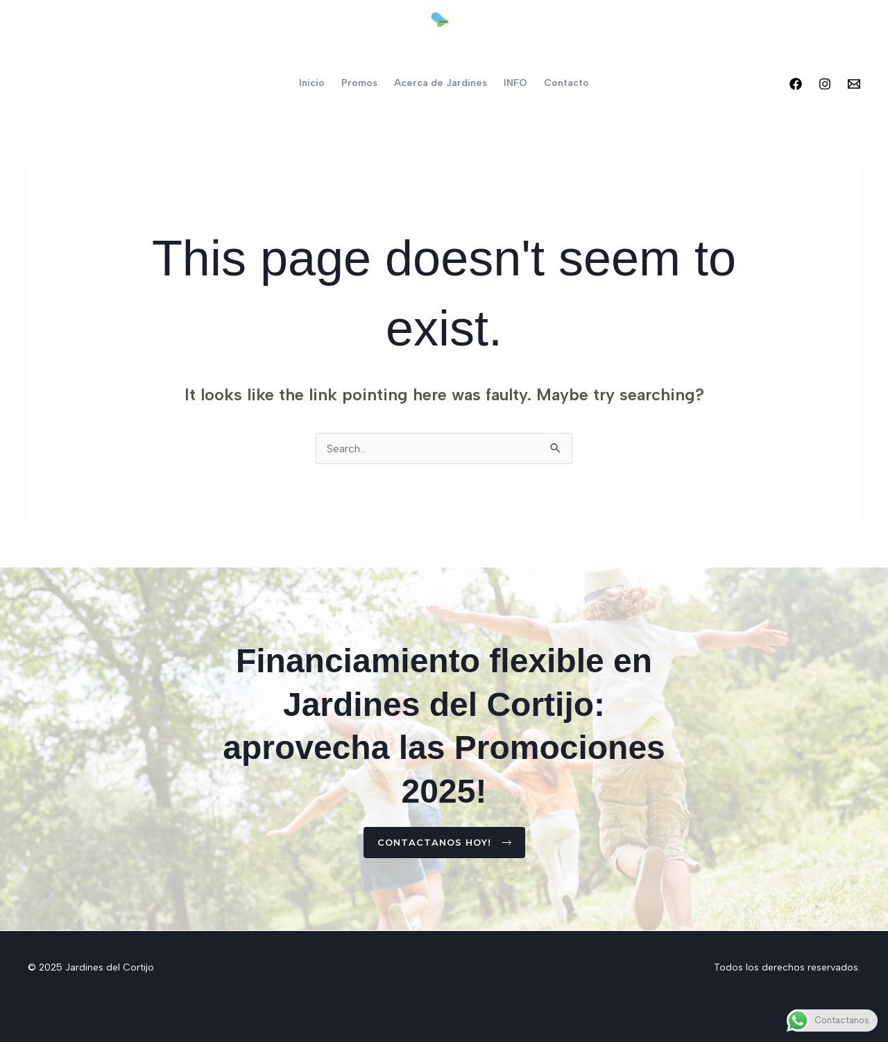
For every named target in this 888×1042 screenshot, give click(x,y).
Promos (359, 83)
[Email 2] (854, 84)
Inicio (312, 83)
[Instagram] (825, 84)
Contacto (566, 83)
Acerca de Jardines (440, 83)
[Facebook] (795, 84)
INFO (515, 83)
